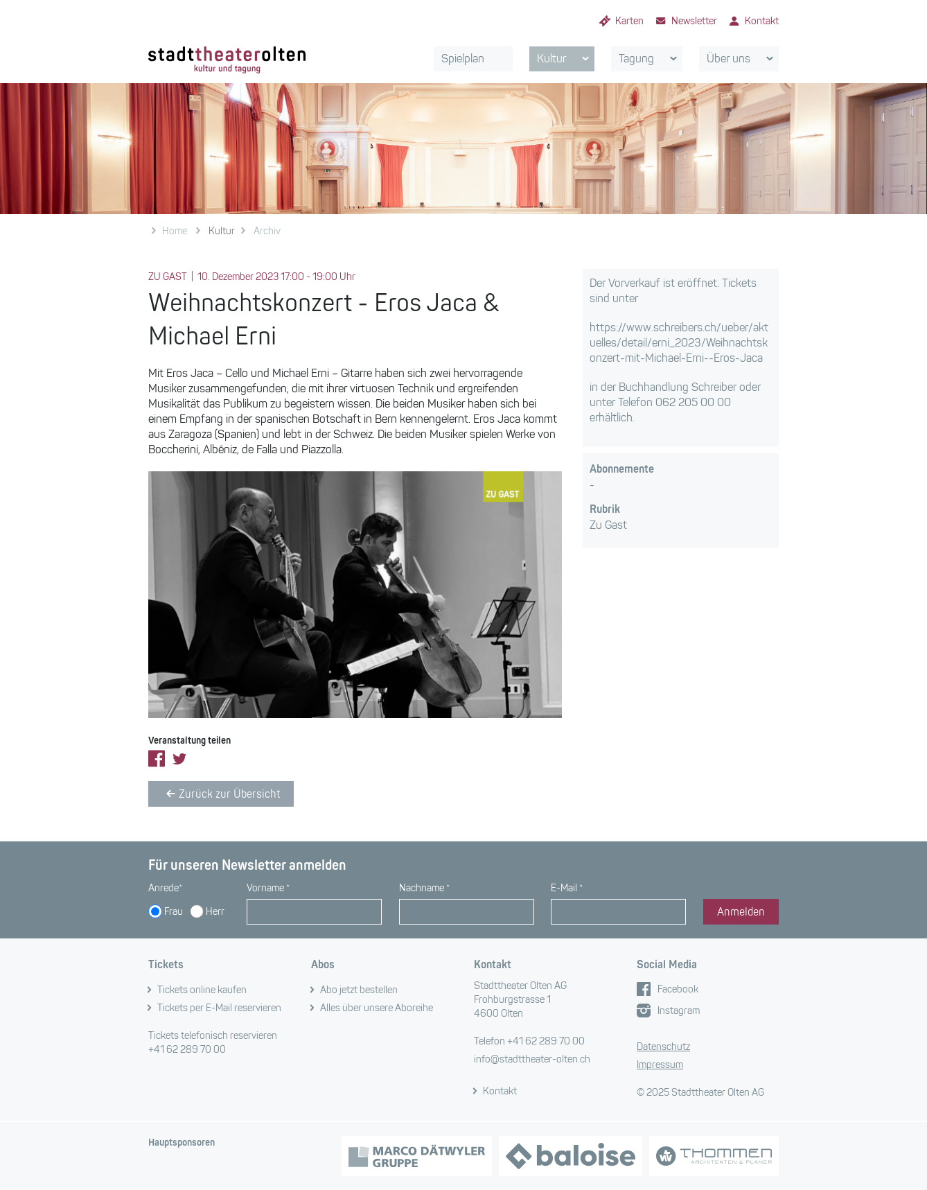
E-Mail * (567, 888)
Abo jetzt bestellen (359, 990)
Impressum (660, 1065)
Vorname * (268, 888)
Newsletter (694, 21)
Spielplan (462, 58)
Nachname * (424, 888)
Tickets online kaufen (202, 990)
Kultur (565, 59)
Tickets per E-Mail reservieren (219, 1008)
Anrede (165, 888)
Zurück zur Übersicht (221, 793)
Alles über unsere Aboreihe (376, 1008)
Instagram (678, 1011)
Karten (629, 21)
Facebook (677, 989)
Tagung (650, 59)
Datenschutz (663, 1047)
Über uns (742, 59)
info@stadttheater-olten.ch (532, 1059)
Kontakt (762, 21)
